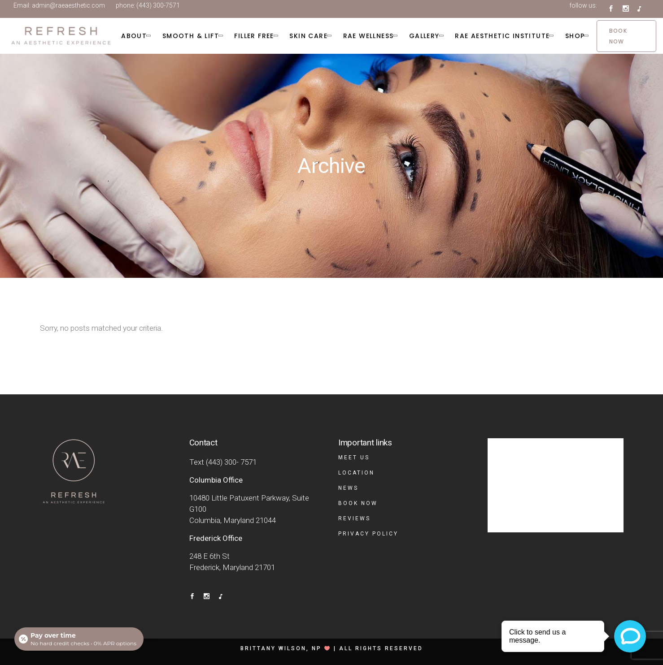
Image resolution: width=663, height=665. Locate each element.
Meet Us (354, 457)
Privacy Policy (368, 534)
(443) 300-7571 (158, 5)
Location (356, 473)
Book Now (358, 503)
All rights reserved (381, 648)
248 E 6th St (209, 556)
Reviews (354, 518)
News (348, 488)
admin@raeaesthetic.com (68, 5)
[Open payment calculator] (79, 639)
